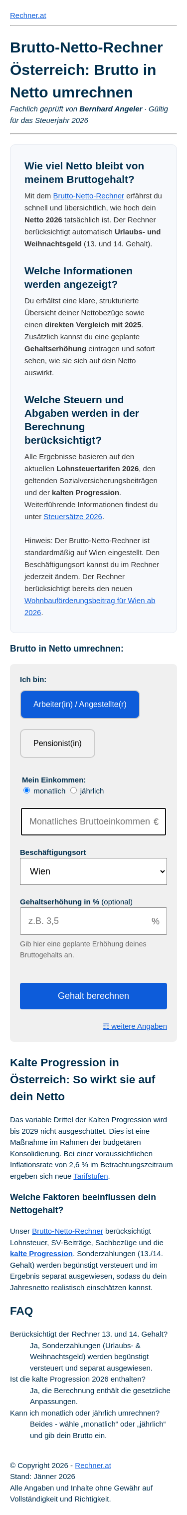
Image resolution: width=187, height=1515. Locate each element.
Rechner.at (28, 15)
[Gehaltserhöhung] (93, 921)
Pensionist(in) (57, 743)
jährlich (87, 790)
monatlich (45, 790)
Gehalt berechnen (93, 996)
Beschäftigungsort (53, 852)
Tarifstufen (90, 1176)
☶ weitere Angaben (135, 1026)
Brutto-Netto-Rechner (89, 195)
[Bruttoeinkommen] (93, 821)
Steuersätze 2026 (72, 516)
